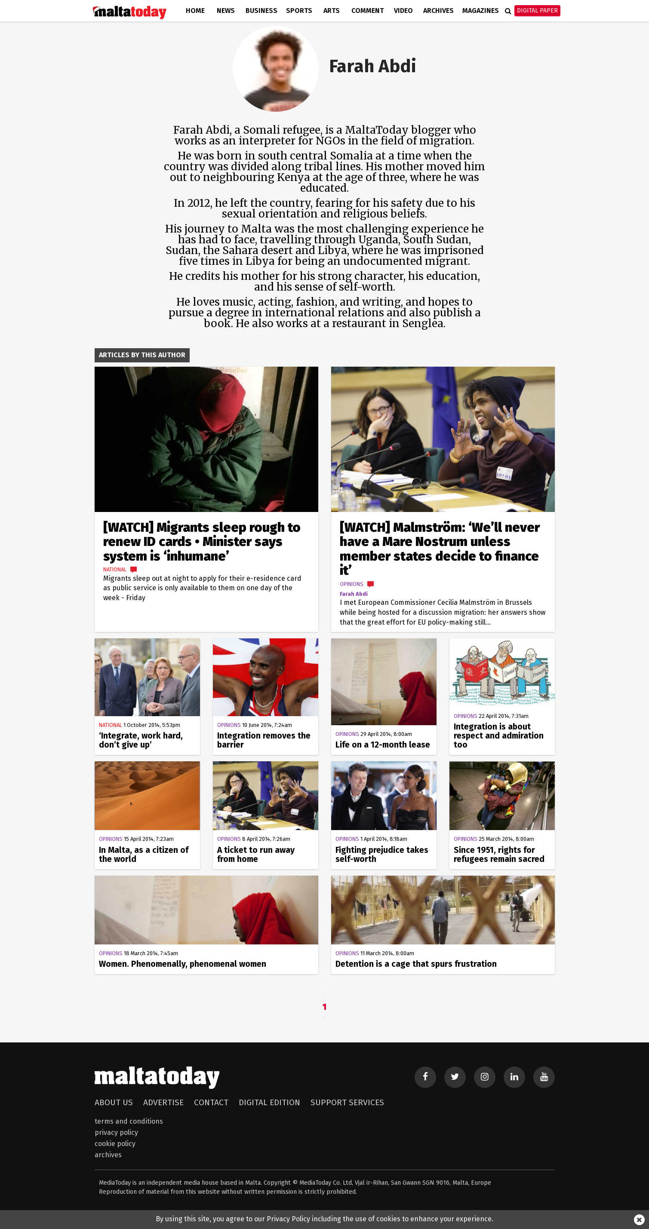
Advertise (163, 1102)
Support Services (347, 1102)
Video (403, 10)
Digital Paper (537, 10)
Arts (331, 10)
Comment (367, 10)
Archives (438, 10)
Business (261, 10)
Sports (299, 10)
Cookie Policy (115, 1144)
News (226, 10)
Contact (211, 1102)
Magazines (480, 10)
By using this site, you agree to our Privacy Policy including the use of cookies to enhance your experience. (324, 1219)
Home (195, 10)
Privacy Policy (116, 1132)
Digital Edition (269, 1102)
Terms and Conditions (129, 1121)
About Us (114, 1102)
